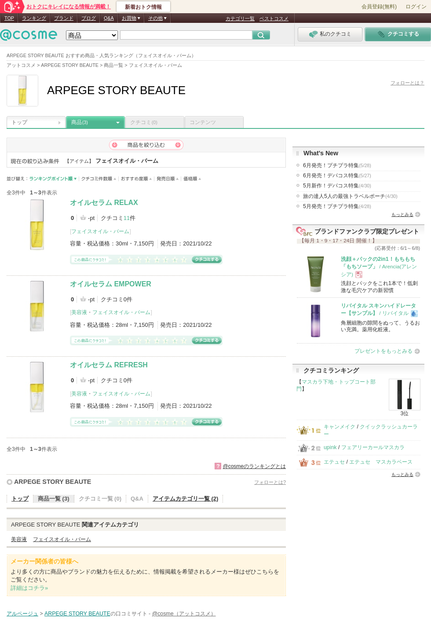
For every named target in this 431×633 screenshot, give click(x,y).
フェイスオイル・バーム (100, 231)
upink (330, 447)
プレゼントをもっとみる (383, 351)
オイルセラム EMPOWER (110, 284)
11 (127, 218)
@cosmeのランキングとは (254, 466)
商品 (79, 122)
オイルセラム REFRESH (109, 365)
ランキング (34, 18)
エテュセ (334, 462)
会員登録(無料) (379, 7)
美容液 (79, 312)
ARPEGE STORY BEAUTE (52, 481)
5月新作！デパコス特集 (337, 186)
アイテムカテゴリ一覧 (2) (186, 498)
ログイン (416, 7)
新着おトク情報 (143, 7)
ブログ (88, 18)
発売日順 (167, 178)
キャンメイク (339, 427)
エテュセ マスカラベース (381, 462)
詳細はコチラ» (29, 588)
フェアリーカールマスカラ (373, 447)
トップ (19, 122)
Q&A (109, 18)
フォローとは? (270, 482)
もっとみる (402, 214)
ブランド (63, 18)
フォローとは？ (407, 82)
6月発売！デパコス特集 (337, 175)
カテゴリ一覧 (240, 18)
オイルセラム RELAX (104, 202)
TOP (9, 18)
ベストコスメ (274, 18)
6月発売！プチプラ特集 (337, 165)
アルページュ (22, 614)
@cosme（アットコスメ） (184, 614)
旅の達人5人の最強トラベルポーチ (350, 196)
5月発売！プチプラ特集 (337, 206)
